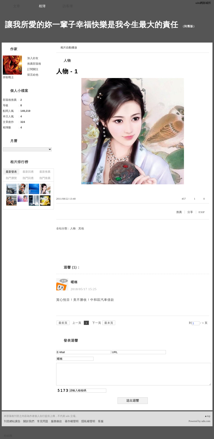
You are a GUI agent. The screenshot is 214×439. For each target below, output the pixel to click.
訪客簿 (68, 6)
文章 (16, 6)
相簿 (42, 6)
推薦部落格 (34, 63)
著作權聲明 (72, 421)
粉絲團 (8, 435)
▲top (207, 416)
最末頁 (108, 322)
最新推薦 (44, 171)
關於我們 (28, 421)
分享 (190, 212)
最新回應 (28, 171)
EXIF (202, 212)
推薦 (179, 212)
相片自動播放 (68, 47)
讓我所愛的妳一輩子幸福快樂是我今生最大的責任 (91, 24)
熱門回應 (28, 178)
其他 (81, 228)
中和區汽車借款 (102, 299)
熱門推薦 (44, 178)
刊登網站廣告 (12, 421)
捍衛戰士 (8, 77)
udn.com (205, 421)
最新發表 (11, 171)
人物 (67, 60)
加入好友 (32, 58)
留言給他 (32, 74)
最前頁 (63, 322)
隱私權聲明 (88, 421)
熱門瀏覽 (11, 178)
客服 (100, 421)
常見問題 (42, 421)
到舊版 (188, 26)
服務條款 (56, 421)
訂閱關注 (32, 69)
